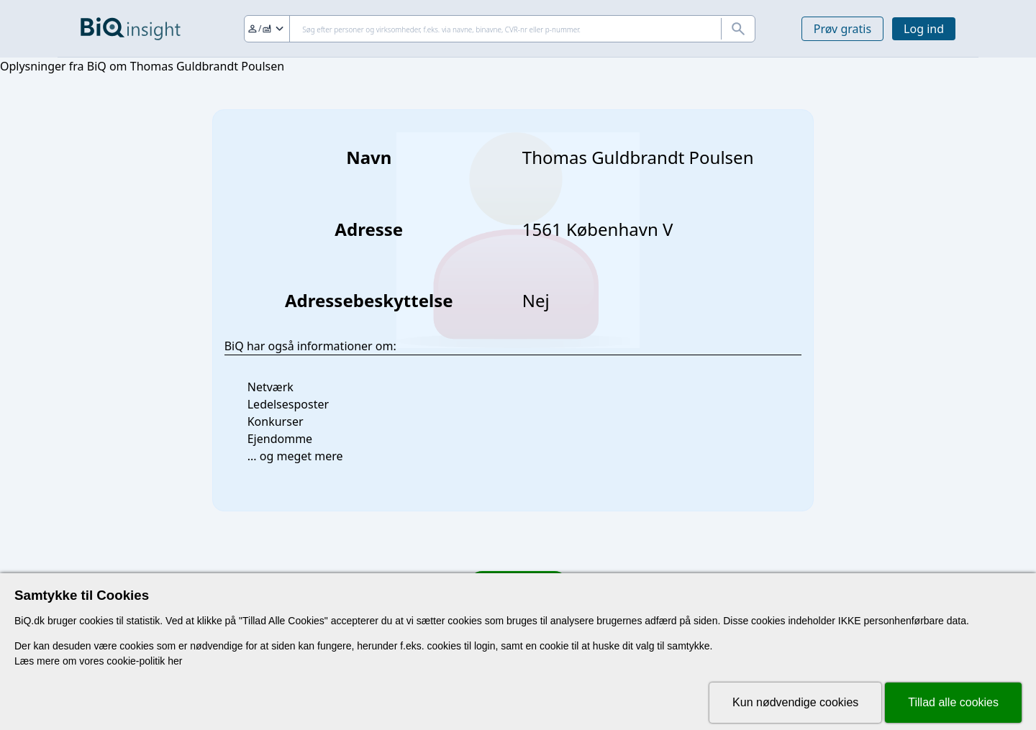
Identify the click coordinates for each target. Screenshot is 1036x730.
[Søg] (499, 28)
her (175, 661)
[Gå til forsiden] (131, 28)
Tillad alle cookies (953, 702)
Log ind (924, 29)
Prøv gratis (842, 29)
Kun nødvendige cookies (795, 702)
